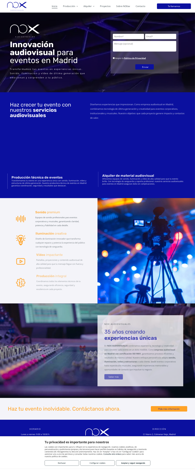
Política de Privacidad (135, 58)
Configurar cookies (97, 463)
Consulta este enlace (112, 454)
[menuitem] (54, 6)
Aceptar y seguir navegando (133, 463)
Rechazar (62, 463)
